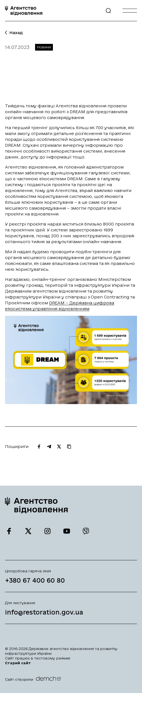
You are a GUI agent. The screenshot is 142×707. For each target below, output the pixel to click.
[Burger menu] (130, 10)
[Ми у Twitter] (28, 533)
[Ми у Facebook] (9, 533)
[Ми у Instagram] (47, 533)
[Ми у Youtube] (67, 533)
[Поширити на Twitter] (59, 448)
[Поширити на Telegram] (49, 448)
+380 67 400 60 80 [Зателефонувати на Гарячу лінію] (35, 582)
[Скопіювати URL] (69, 448)
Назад (14, 32)
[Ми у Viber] (86, 533)
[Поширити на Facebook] (39, 448)
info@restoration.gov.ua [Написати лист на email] (44, 614)
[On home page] (23, 10)
